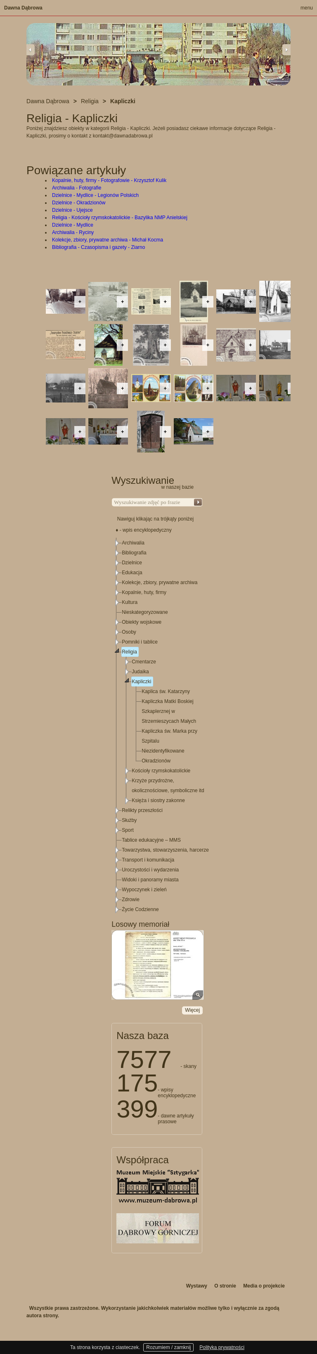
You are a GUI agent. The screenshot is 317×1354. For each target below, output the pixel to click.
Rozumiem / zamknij (168, 1347)
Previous (30, 49)
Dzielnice (132, 563)
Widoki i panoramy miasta (150, 880)
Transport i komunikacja (148, 860)
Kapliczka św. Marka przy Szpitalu (169, 736)
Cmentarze (144, 662)
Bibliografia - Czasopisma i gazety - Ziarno (98, 247)
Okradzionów (156, 761)
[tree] (157, 726)
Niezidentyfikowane (163, 751)
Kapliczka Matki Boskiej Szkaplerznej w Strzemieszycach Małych (169, 711)
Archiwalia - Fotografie (76, 188)
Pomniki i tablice (140, 642)
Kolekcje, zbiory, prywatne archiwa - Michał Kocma (107, 240)
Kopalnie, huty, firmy (144, 592)
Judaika (140, 672)
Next (286, 49)
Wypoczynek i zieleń (144, 889)
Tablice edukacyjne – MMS (151, 840)
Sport (128, 830)
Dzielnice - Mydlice (72, 225)
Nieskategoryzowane (145, 612)
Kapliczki (141, 681)
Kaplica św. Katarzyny (166, 691)
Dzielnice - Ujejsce (72, 210)
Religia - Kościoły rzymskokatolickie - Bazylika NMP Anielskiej (119, 217)
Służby (129, 820)
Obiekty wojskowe (141, 622)
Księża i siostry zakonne (158, 800)
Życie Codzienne (140, 909)
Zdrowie (131, 899)
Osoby (129, 632)
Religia (129, 652)
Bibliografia (134, 553)
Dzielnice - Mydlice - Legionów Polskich (95, 195)
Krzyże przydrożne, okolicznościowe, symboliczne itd (168, 785)
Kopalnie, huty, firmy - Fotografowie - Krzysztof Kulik (109, 180)
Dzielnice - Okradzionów (78, 203)
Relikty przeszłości (142, 810)
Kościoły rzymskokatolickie (161, 771)
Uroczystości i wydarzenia (150, 870)
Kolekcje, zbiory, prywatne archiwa (159, 582)
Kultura (129, 602)
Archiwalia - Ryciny (73, 232)
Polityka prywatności (221, 1347)
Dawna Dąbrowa (23, 8)
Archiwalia (133, 543)
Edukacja (132, 572)
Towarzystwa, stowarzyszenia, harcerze (165, 850)
